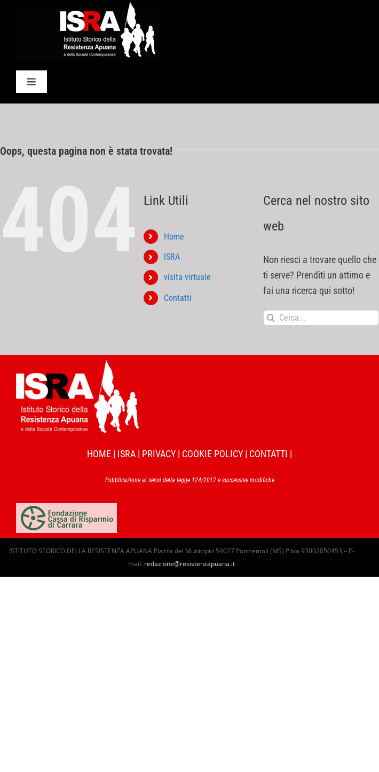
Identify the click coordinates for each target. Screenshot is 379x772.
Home (174, 237)
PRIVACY (159, 453)
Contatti (178, 298)
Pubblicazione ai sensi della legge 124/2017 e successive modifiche (189, 480)
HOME (99, 453)
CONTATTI (268, 453)
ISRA (172, 257)
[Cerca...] (321, 317)
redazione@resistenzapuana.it (189, 563)
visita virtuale (187, 277)
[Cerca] (271, 317)
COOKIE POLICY (212, 453)
